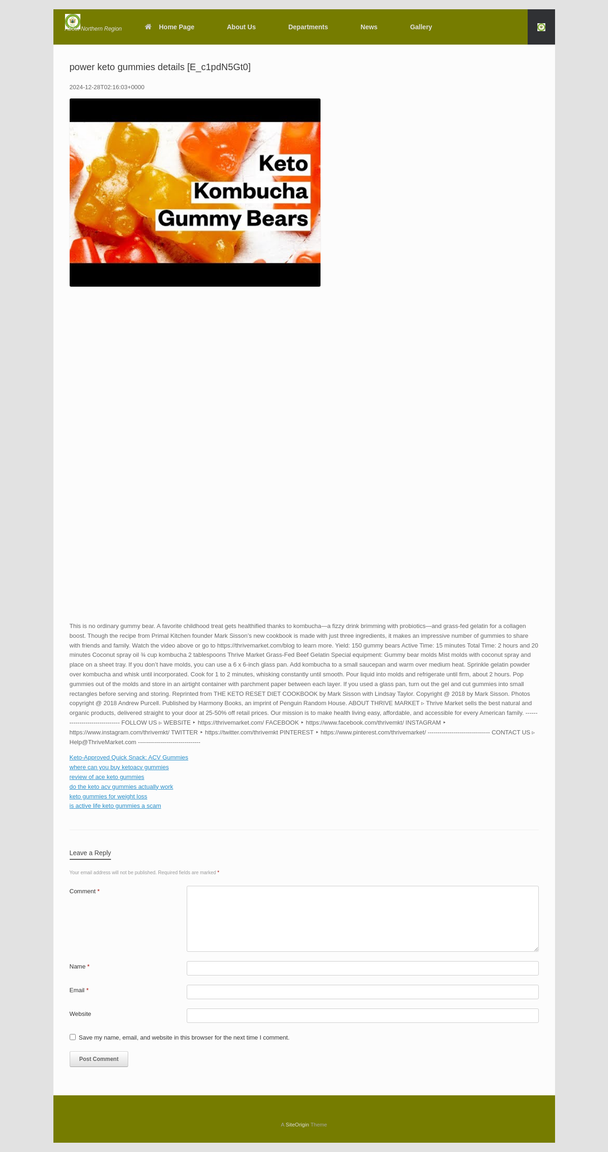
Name (80, 966)
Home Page (169, 27)
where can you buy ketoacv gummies (119, 767)
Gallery (421, 27)
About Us (241, 27)
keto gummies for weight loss (109, 796)
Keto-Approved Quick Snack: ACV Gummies (129, 757)
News (369, 27)
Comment (85, 891)
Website (81, 1013)
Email (79, 990)
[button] (541, 27)
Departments (308, 27)
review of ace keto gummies (107, 776)
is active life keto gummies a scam (115, 805)
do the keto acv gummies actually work (121, 786)
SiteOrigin (297, 1124)
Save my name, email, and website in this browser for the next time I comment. (184, 1037)
